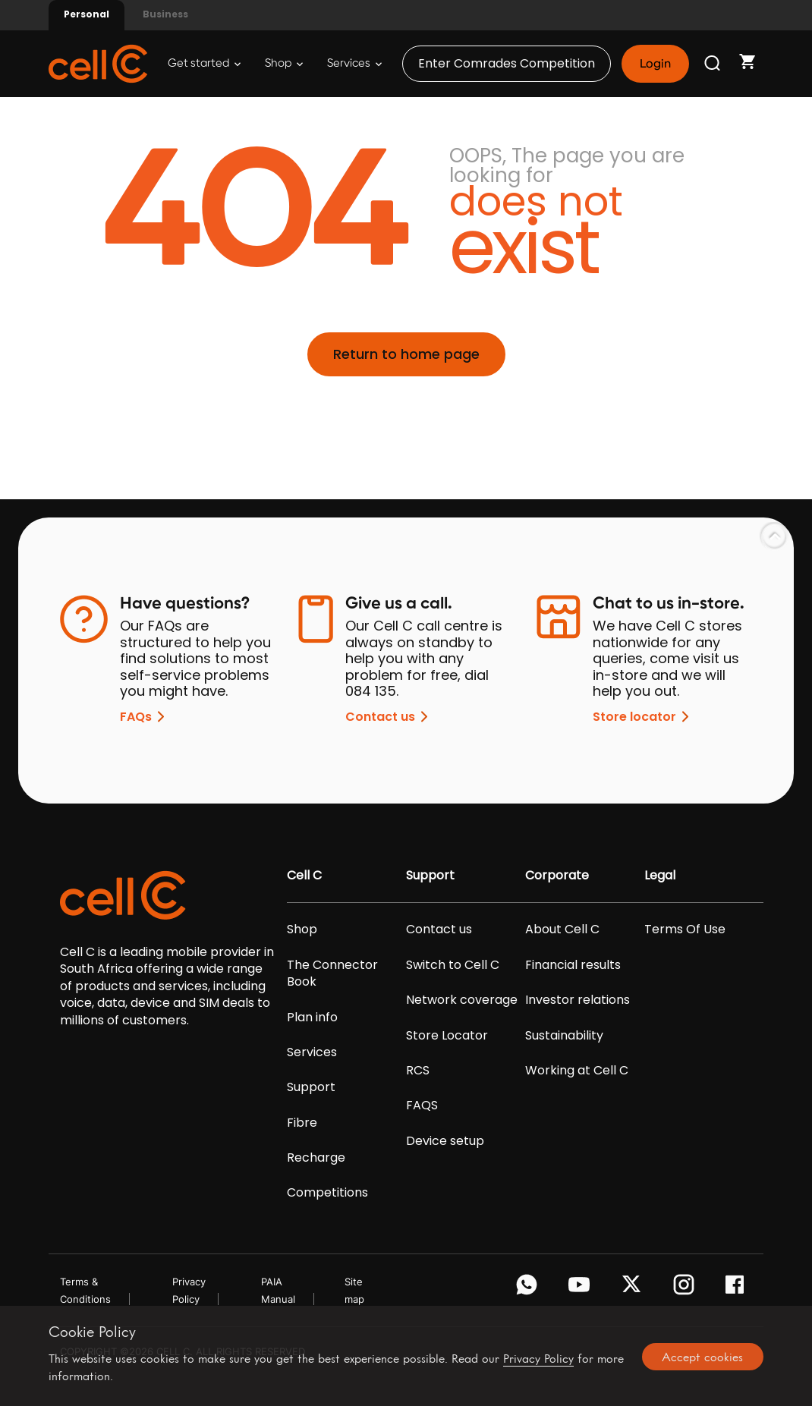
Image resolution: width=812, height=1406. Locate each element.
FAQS (422, 1105)
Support (311, 1087)
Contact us (389, 716)
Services (354, 63)
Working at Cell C (576, 1070)
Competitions (327, 1192)
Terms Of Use (684, 929)
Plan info (312, 1017)
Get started (204, 63)
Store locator (643, 716)
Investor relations (577, 1000)
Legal (659, 875)
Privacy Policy (538, 1359)
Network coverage (462, 1000)
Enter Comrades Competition (506, 63)
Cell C (304, 875)
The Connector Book (332, 973)
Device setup (445, 1141)
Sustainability (564, 1035)
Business (165, 14)
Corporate (557, 875)
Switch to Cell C (452, 965)
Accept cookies (702, 1356)
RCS (418, 1070)
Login (655, 64)
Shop (284, 63)
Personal (86, 14)
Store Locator (447, 1035)
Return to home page (406, 353)
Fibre (302, 1123)
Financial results (573, 965)
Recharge (316, 1158)
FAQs (145, 716)
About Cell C (562, 929)
